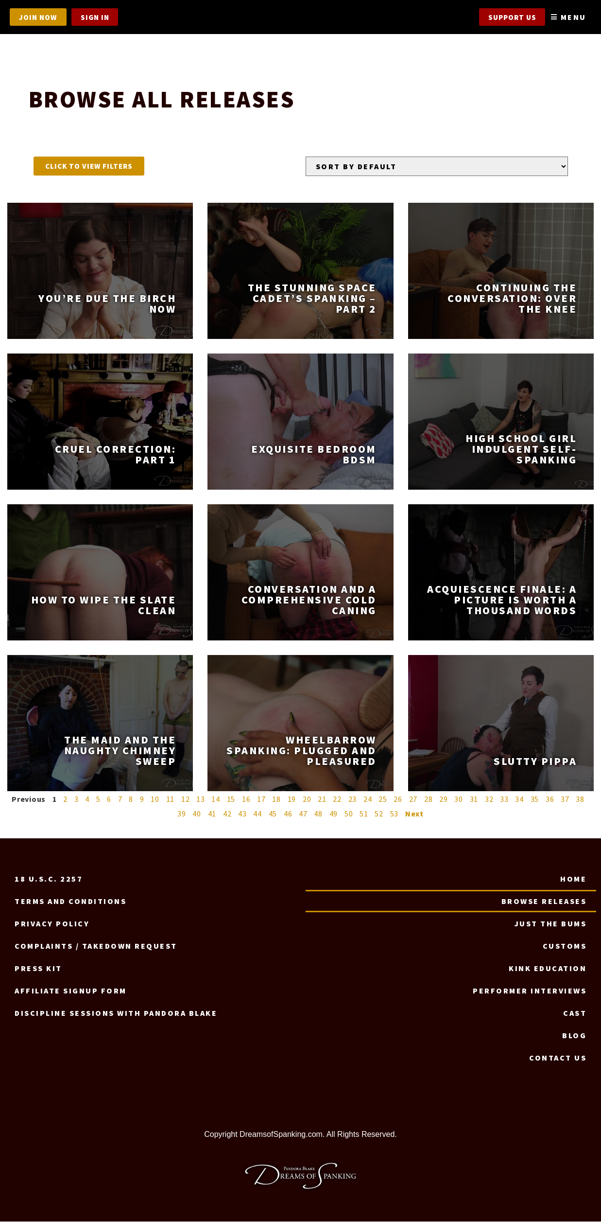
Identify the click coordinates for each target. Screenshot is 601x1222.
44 (257, 814)
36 (550, 799)
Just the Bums (551, 924)
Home (573, 879)
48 (318, 814)
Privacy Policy (52, 924)
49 (333, 814)
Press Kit (38, 969)
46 (288, 814)
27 (413, 799)
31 (474, 799)
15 (231, 799)
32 (489, 799)
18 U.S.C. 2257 (49, 879)
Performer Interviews (529, 991)
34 (519, 799)
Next (414, 814)
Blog (574, 1036)
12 (185, 799)
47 (303, 814)
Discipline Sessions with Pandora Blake (116, 1013)
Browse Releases (544, 901)
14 (215, 799)
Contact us (557, 1058)
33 (504, 799)
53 (394, 814)
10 (155, 799)
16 (246, 799)
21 (322, 799)
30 (458, 799)
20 (307, 799)
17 (261, 799)
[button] (89, 166)
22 (337, 799)
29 (443, 799)
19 (292, 799)
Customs (565, 946)
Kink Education (547, 969)
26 (398, 799)
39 (181, 814)
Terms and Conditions (70, 901)
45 (273, 814)
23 (352, 799)
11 (170, 799)
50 (348, 814)
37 (565, 799)
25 (382, 799)
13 (200, 799)
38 (580, 799)
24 (367, 799)
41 (212, 814)
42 (227, 814)
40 (196, 814)
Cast (574, 1013)
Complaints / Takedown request (96, 946)
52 (379, 814)
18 (276, 799)
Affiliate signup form (71, 991)
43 (242, 814)
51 (364, 814)
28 (428, 799)
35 (535, 799)
